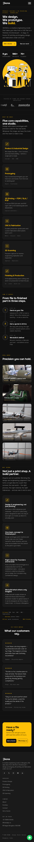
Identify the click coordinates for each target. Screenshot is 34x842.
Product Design (7, 781)
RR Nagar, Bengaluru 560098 (11, 825)
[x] (9, 773)
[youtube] (18, 773)
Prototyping (6, 784)
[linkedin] (22, 773)
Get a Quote (9, 44)
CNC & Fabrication (8, 790)
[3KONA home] (6, 3)
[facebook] (4, 773)
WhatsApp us (7, 822)
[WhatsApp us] (29, 837)
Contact (5, 808)
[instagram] (13, 773)
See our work (24, 44)
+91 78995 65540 (8, 820)
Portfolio (5, 805)
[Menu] (29, 3)
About (4, 802)
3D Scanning (6, 793)
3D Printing (6, 787)
